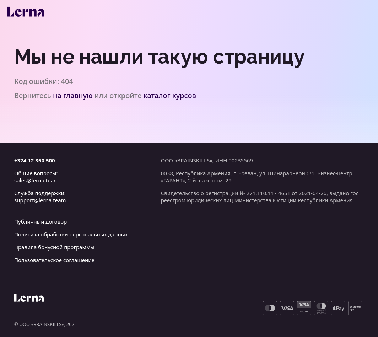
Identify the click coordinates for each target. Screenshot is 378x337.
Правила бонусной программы (54, 247)
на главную (73, 95)
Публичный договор (40, 221)
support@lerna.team (40, 200)
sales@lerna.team (36, 180)
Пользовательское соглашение (54, 259)
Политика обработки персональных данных (71, 234)
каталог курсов (170, 95)
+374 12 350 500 (34, 160)
